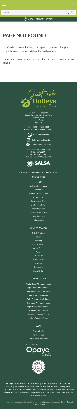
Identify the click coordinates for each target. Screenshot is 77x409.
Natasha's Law (38, 220)
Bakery (38, 237)
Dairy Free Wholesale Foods (38, 299)
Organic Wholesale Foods (38, 295)
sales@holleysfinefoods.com (41, 129)
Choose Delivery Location (40, 19)
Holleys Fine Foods (38, 4)
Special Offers (38, 271)
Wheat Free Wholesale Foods (38, 291)
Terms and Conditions (38, 338)
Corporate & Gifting (38, 212)
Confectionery (38, 244)
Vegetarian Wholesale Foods (38, 306)
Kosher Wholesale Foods (38, 314)
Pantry (38, 252)
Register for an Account (38, 193)
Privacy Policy (39, 331)
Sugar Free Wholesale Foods (38, 287)
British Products (38, 233)
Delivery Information (38, 186)
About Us (38, 182)
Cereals (38, 263)
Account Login (38, 197)
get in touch (46, 58)
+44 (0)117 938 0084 (40, 127)
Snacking (38, 240)
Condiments (38, 259)
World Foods (38, 248)
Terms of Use (38, 335)
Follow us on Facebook (41, 145)
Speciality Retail (38, 208)
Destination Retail (38, 205)
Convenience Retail (38, 201)
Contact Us (38, 189)
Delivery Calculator (67, 402)
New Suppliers (38, 216)
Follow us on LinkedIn (41, 140)
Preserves (38, 256)
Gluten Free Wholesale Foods (38, 284)
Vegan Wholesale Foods (38, 310)
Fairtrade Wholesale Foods (38, 303)
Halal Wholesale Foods (38, 318)
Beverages (38, 267)
